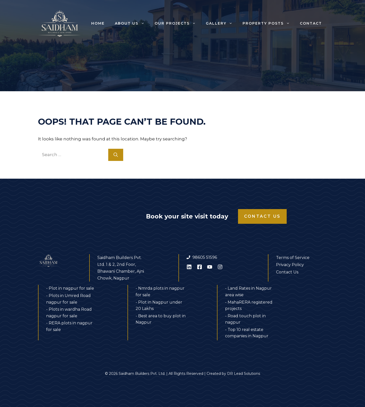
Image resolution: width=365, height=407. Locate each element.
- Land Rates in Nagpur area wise (248, 291)
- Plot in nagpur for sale (70, 288)
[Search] (115, 155)
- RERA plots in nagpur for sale (69, 326)
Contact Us (262, 216)
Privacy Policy (290, 264)
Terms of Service (292, 257)
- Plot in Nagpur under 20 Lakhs (159, 305)
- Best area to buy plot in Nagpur (161, 319)
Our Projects (178, 23)
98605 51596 (204, 257)
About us (132, 23)
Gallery (222, 23)
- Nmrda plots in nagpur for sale (160, 291)
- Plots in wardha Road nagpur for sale (69, 312)
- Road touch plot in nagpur (245, 319)
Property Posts (269, 23)
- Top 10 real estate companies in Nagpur (246, 333)
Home (98, 23)
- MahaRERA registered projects (248, 305)
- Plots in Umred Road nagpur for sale (68, 299)
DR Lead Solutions (243, 373)
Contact (311, 23)
